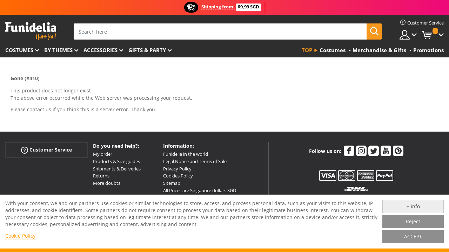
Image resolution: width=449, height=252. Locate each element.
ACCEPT (413, 236)
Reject (413, 221)
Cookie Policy (20, 235)
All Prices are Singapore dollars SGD (199, 190)
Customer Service (46, 150)
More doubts (106, 183)
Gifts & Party (147, 50)
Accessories (100, 50)
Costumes (19, 50)
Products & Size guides (116, 161)
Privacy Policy (177, 169)
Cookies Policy (178, 176)
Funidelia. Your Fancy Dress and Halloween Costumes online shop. (30, 31)
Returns (101, 176)
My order (102, 154)
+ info (413, 206)
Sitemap (171, 183)
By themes (58, 50)
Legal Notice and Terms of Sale (195, 161)
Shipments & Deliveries (117, 169)
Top (307, 50)
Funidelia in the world (185, 154)
